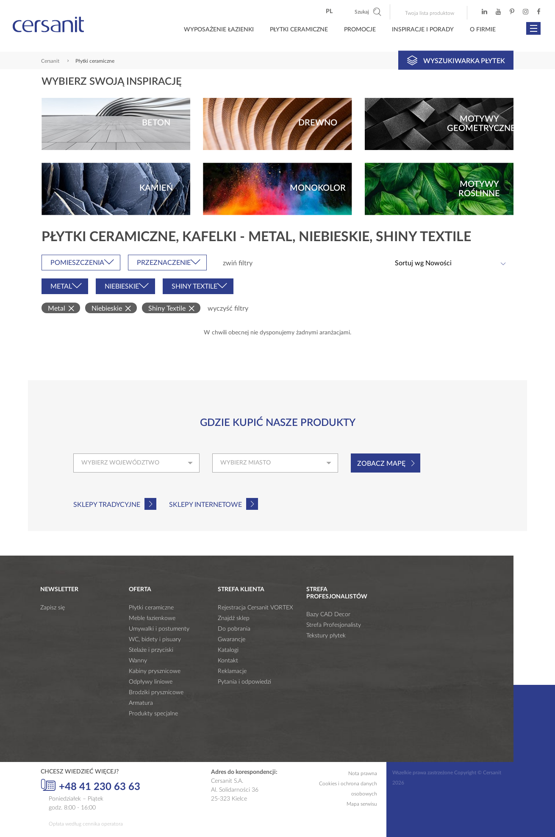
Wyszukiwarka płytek (456, 60)
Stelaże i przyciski (151, 650)
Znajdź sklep (234, 618)
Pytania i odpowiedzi (244, 682)
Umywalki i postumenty (159, 629)
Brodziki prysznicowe (156, 692)
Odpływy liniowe (150, 682)
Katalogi (228, 650)
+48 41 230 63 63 (90, 785)
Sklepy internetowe (205, 504)
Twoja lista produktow (429, 13)
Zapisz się (52, 608)
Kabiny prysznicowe (154, 671)
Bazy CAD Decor (328, 614)
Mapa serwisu (362, 803)
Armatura (141, 703)
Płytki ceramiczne (299, 30)
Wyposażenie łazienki (219, 30)
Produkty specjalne (153, 714)
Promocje (360, 30)
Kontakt (228, 661)
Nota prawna (362, 773)
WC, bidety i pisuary (155, 639)
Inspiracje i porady (423, 30)
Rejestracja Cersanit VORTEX (255, 608)
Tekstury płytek (326, 636)
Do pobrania (234, 629)
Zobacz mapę (381, 463)
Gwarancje (231, 639)
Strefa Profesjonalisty (333, 625)
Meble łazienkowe (152, 618)
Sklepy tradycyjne (106, 504)
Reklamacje (232, 671)
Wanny (138, 661)
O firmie (483, 30)
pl (329, 11)
